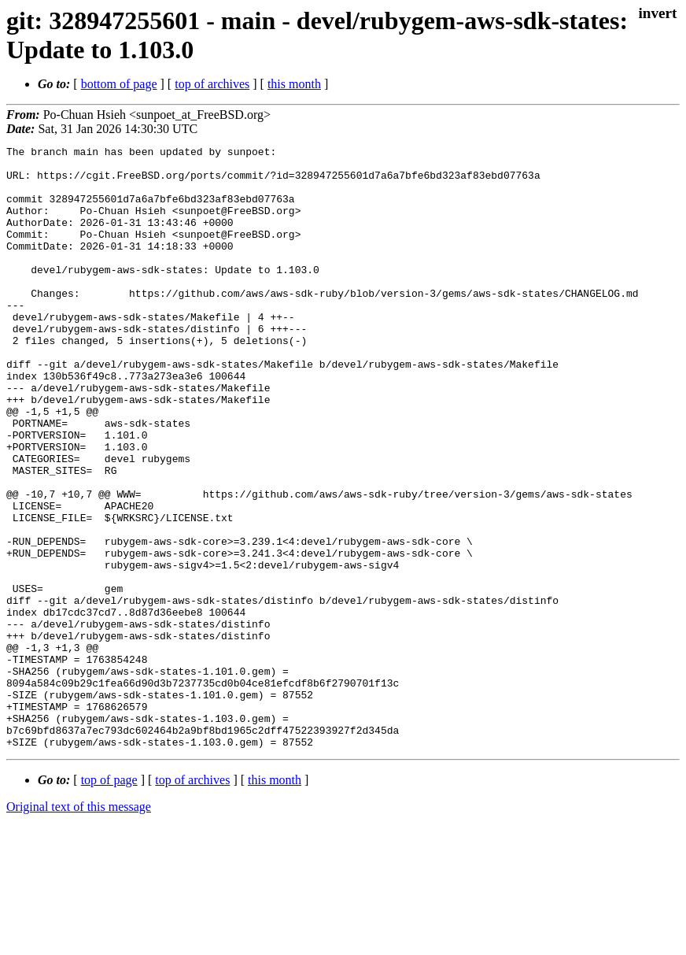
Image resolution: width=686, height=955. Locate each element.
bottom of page (119, 84)
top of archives (212, 84)
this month (294, 84)
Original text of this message (78, 927)
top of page (109, 900)
